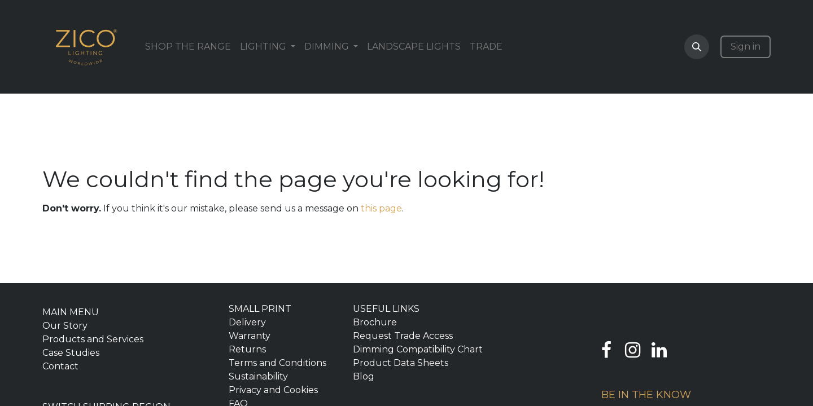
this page (381, 208)
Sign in (745, 46)
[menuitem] (188, 47)
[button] (696, 46)
